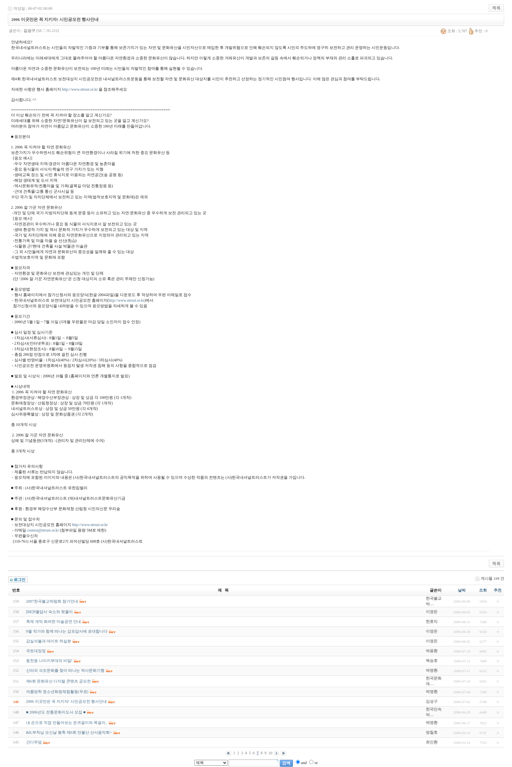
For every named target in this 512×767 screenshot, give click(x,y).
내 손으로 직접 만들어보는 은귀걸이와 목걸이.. (66, 722)
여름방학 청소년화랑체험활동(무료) (57, 691)
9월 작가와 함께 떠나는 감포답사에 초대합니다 (66, 631)
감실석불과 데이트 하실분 (48, 641)
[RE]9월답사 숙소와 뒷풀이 (49, 611)
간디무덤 (34, 742)
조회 (483, 590)
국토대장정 (36, 651)
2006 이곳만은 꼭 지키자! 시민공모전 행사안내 (66, 701)
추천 (498, 590)
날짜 (462, 590)
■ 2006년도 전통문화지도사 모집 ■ (56, 712)
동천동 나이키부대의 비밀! (49, 660)
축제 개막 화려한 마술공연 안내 (53, 621)
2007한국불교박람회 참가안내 (52, 601)
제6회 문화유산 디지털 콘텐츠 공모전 (58, 681)
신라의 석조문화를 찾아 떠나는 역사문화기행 (65, 670)
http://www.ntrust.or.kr (80, 89)
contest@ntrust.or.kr (43, 530)
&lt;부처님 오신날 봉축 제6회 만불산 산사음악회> (69, 732)
